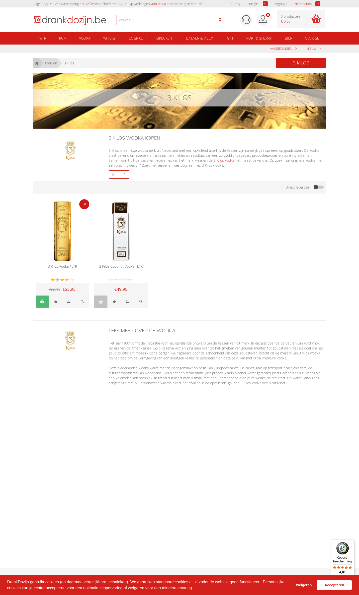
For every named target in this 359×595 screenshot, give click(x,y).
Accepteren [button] (334, 585)
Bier (288, 38)
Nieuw (312, 49)
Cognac (136, 38)
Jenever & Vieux (199, 38)
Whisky (109, 38)
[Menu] (351, 542)
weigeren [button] (304, 585)
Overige (312, 38)
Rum (63, 38)
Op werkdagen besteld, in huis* (165, 3)
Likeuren (164, 38)
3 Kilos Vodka (224, 160)
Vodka (84, 38)
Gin (230, 38)
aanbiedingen (281, 49)
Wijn (43, 38)
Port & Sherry (258, 38)
